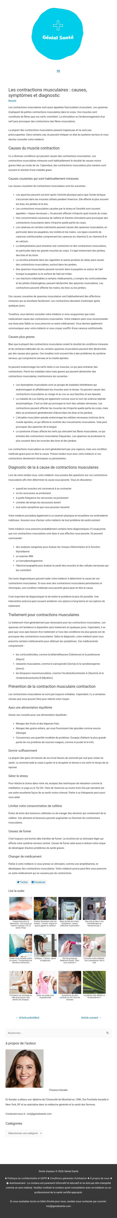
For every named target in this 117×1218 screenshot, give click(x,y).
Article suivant (91, 1017)
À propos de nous (100, 1178)
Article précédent (27, 1017)
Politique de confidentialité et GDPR (27, 1178)
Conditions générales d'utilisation (68, 1178)
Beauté (12, 100)
